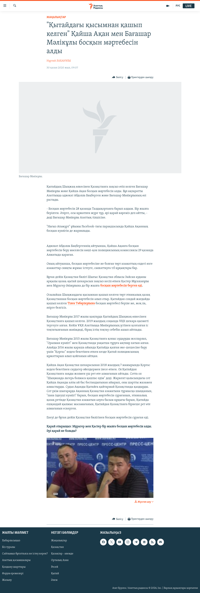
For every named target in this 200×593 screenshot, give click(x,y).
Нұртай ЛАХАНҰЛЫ (59, 60)
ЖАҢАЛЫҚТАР (56, 17)
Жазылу (7, 580)
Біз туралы (8, 547)
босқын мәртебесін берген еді (121, 285)
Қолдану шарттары (14, 566)
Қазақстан (57, 547)
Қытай (55, 573)
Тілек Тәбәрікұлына (81, 303)
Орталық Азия (60, 560)
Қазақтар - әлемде (62, 553)
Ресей (54, 566)
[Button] (117, 77)
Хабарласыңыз (11, 540)
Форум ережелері (12, 573)
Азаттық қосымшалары (16, 560)
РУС (178, 5)
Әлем (54, 580)
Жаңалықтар (59, 540)
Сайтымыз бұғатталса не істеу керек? (25, 553)
